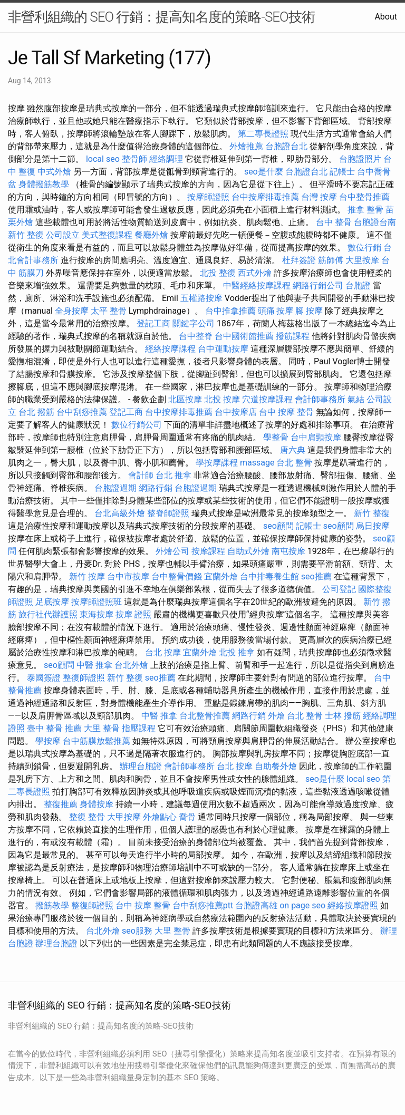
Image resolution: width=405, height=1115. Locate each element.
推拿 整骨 (365, 210)
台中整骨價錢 (176, 576)
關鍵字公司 (193, 323)
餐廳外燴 (151, 235)
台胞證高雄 (256, 905)
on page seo (302, 905)
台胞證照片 (360, 159)
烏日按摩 (373, 526)
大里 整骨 (102, 728)
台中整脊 (196, 336)
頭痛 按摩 (276, 311)
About (385, 17)
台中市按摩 (128, 576)
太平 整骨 (109, 311)
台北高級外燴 (119, 513)
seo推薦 (316, 576)
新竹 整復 (26, 235)
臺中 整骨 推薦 (54, 728)
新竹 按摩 (87, 576)
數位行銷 (364, 248)
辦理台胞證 (141, 766)
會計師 (140, 475)
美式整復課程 (107, 235)
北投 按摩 (222, 399)
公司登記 (339, 589)
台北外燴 (131, 665)
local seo (103, 159)
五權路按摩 (201, 298)
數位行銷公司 (136, 425)
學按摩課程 (217, 463)
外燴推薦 (246, 146)
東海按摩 (96, 614)
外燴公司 (172, 551)
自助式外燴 (248, 551)
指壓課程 (139, 728)
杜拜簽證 (299, 260)
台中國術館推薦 (244, 336)
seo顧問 (278, 526)
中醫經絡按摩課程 (257, 285)
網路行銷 (155, 488)
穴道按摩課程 (267, 399)
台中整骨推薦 (364, 197)
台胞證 (358, 285)
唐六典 (292, 450)
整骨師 (134, 159)
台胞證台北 (286, 146)
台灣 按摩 (319, 197)
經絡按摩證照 (352, 905)
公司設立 (63, 235)
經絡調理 (166, 159)
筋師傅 (330, 260)
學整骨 (275, 437)
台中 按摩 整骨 (286, 412)
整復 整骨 (87, 817)
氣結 (356, 399)
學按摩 (48, 741)
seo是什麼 (263, 172)
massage (257, 463)
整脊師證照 (168, 513)
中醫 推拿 (94, 665)
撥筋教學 (52, 905)
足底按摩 (52, 602)
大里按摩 (362, 260)
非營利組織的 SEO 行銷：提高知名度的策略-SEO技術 (161, 17)
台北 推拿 (173, 475)
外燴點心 (160, 817)
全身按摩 (72, 311)
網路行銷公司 (318, 285)
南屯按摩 (288, 551)
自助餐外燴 (276, 766)
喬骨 (187, 817)
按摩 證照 (133, 614)
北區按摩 (185, 399)
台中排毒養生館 (269, 576)
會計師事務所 (320, 399)
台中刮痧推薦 (81, 412)
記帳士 (342, 172)
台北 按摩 (163, 652)
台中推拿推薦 (230, 311)
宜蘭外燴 (221, 576)
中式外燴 (54, 172)
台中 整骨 (334, 222)
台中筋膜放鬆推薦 (96, 741)
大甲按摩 (124, 817)
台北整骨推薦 (204, 716)
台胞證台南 (375, 222)
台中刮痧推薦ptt (202, 905)
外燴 (276, 716)
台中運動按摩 (223, 349)
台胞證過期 (115, 488)
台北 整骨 (294, 463)
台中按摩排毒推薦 (265, 197)
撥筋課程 (293, 336)
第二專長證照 (263, 134)
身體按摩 (96, 804)
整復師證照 (84, 678)
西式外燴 (255, 273)
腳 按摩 (309, 311)
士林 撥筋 (343, 716)
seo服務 (137, 931)
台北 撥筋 (36, 412)
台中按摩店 (236, 412)
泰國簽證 (44, 678)
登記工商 (153, 323)
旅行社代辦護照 (48, 614)
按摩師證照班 (96, 602)
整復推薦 (61, 804)
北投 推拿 (237, 652)
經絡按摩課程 (170, 349)
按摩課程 (208, 551)
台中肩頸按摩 (316, 437)
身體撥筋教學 (43, 184)
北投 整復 (218, 273)
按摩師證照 (208, 197)
